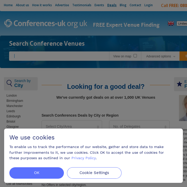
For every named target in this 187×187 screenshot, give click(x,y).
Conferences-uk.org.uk (46, 24)
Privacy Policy (83, 158)
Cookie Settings (94, 172)
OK (36, 172)
